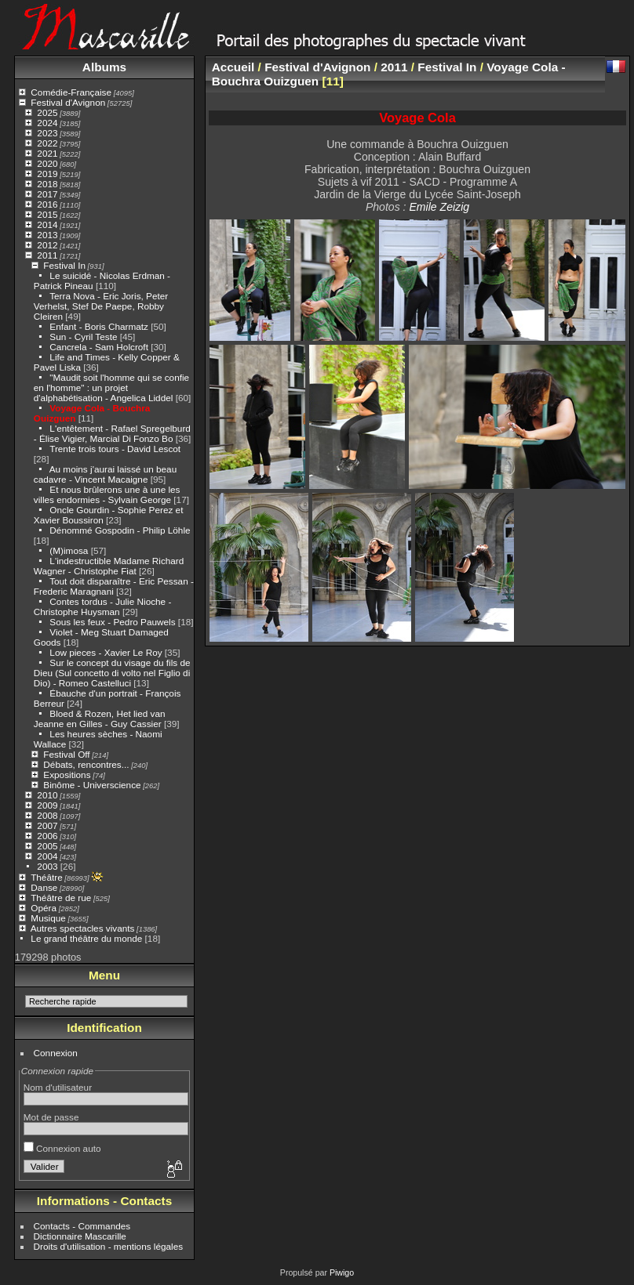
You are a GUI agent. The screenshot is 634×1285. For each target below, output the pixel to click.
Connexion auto (62, 1148)
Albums (104, 67)
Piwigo (342, 1272)
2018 (47, 184)
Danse (44, 887)
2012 (47, 245)
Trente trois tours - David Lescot (114, 448)
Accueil (233, 67)
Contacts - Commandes (82, 1226)
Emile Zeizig (439, 207)
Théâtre (47, 877)
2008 (47, 815)
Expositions (66, 774)
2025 (47, 112)
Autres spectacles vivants (83, 928)
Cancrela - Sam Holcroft (98, 347)
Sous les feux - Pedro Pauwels (112, 622)
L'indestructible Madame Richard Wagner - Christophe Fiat (109, 566)
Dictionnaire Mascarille (80, 1236)
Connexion (56, 1053)
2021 (47, 153)
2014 (47, 224)
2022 (47, 143)
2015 (47, 214)
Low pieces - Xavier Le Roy (105, 652)
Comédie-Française (71, 92)
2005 (47, 846)
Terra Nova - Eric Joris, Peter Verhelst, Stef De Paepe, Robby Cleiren (101, 306)
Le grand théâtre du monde (86, 938)
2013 (47, 235)
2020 (47, 163)
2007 (47, 825)
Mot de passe (51, 1117)
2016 (47, 204)
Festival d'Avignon (68, 102)
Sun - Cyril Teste (83, 336)
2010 (47, 795)
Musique (48, 918)
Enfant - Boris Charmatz (98, 326)
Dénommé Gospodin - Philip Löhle (119, 530)
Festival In (64, 265)
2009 (47, 805)
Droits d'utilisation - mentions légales (109, 1246)
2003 (47, 866)
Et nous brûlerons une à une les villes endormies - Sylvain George (107, 494)
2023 (47, 133)
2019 (47, 173)
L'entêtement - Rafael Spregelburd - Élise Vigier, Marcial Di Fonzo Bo (112, 433)
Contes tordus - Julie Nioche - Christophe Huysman (103, 606)
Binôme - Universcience (91, 785)
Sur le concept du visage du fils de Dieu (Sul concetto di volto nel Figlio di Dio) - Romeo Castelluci (112, 672)
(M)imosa (68, 550)
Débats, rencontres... (86, 764)
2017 (47, 194)
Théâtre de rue (61, 897)
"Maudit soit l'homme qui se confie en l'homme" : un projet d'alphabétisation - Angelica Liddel (111, 387)
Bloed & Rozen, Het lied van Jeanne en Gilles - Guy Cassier (100, 718)
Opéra (43, 908)
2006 (47, 836)
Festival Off (66, 754)
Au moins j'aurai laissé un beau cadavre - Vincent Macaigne (105, 474)
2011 (47, 255)
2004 (47, 856)
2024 (47, 123)
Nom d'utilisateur (58, 1087)
